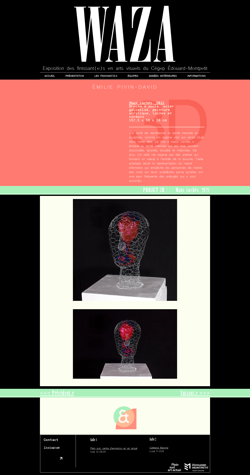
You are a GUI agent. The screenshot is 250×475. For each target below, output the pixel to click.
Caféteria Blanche (158, 447)
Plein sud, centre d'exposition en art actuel (113, 448)
